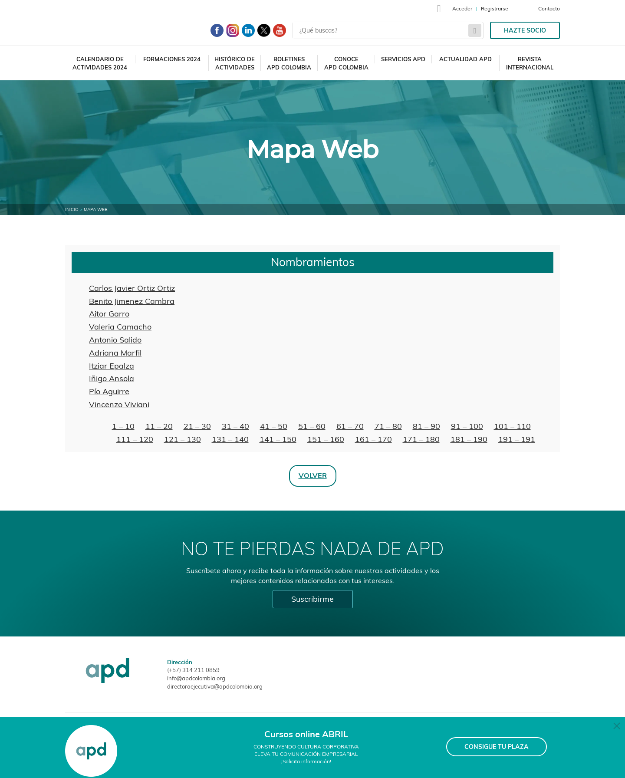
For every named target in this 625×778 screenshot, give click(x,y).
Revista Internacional (529, 63)
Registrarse (494, 8)
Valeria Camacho (120, 327)
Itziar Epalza (111, 366)
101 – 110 (512, 426)
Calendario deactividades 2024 (99, 63)
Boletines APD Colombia (289, 63)
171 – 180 (421, 439)
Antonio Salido (115, 340)
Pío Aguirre (109, 391)
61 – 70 (350, 426)
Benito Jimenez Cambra (131, 301)
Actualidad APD (465, 59)
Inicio (72, 209)
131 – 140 (230, 439)
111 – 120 (134, 439)
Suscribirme (312, 599)
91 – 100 (467, 426)
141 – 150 (278, 439)
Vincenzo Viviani (119, 404)
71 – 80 (388, 426)
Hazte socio (525, 30)
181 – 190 (469, 439)
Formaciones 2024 (172, 59)
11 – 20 (159, 426)
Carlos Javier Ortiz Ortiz (132, 288)
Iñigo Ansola (111, 378)
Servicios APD (403, 59)
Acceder (462, 8)
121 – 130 (182, 439)
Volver (313, 475)
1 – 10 (123, 426)
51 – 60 (312, 426)
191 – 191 (516, 439)
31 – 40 (235, 426)
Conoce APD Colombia (346, 63)
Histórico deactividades (234, 63)
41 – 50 (273, 426)
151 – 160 (325, 439)
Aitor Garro (109, 314)
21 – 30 (197, 426)
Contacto (549, 8)
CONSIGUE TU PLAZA (496, 747)
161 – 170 (373, 439)
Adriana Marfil (115, 353)
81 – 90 (426, 426)
